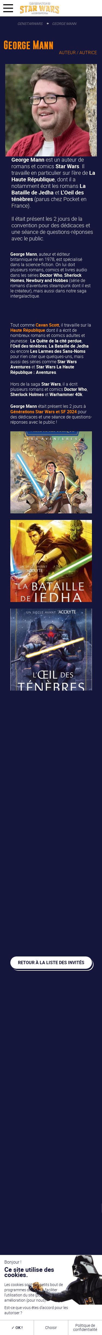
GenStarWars (29, 23)
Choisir (51, 1327)
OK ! (17, 1327)
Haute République (27, 330)
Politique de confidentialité (85, 1327)
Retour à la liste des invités (51, 962)
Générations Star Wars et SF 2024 (43, 412)
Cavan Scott (47, 325)
